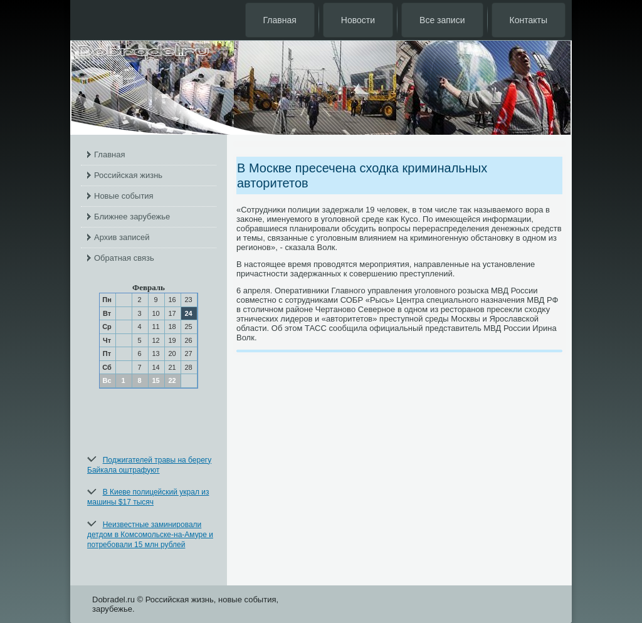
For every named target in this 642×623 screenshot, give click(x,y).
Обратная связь (124, 258)
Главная (280, 20)
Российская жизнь (128, 175)
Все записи (442, 20)
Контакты (528, 20)
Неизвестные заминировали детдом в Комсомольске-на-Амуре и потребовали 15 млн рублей (150, 535)
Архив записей (122, 237)
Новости (358, 20)
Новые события (124, 196)
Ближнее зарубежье (132, 216)
